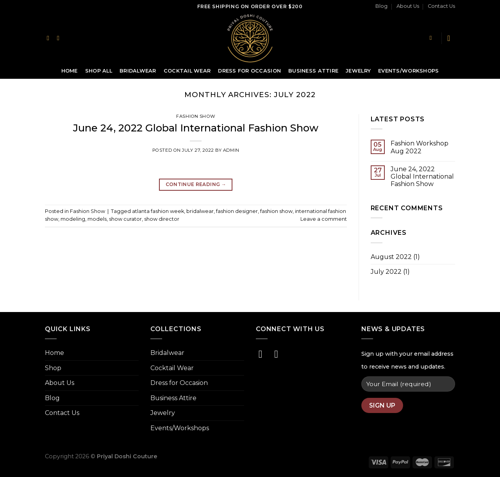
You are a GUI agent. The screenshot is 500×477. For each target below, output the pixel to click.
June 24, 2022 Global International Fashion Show (195, 128)
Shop (53, 368)
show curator (125, 219)
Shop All (98, 71)
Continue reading (196, 184)
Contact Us (441, 6)
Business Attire (313, 71)
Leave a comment (323, 219)
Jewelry (358, 71)
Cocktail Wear (187, 71)
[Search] (433, 37)
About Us (407, 6)
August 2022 (391, 257)
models (97, 219)
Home (69, 71)
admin (231, 150)
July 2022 (386, 271)
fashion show (276, 211)
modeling (73, 219)
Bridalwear (138, 71)
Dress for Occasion (249, 71)
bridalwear (200, 211)
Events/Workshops (408, 71)
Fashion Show (195, 116)
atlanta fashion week (158, 211)
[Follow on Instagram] (60, 37)
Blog (381, 6)
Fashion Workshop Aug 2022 (419, 147)
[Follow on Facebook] (50, 37)
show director (161, 219)
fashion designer (237, 211)
